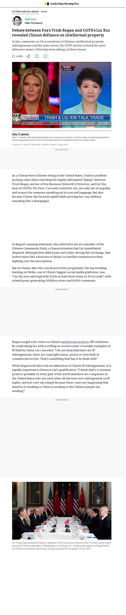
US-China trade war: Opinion (25, 11)
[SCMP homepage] (62, 4)
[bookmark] (37, 56)
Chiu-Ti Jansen (33, 22)
